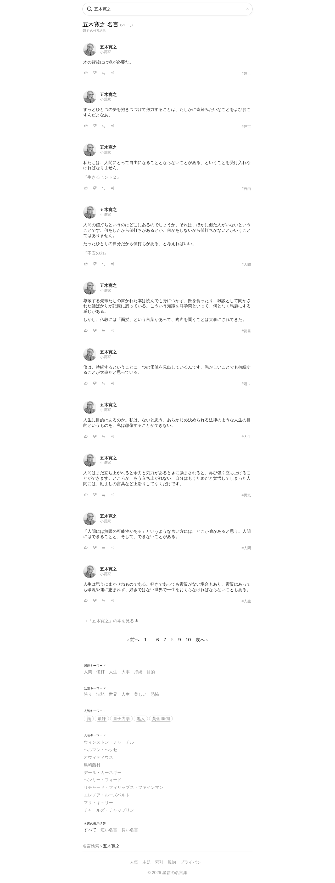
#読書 (246, 331)
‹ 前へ (133, 639)
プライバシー (192, 862)
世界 (113, 694)
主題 (146, 862)
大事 (125, 672)
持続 (138, 672)
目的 (151, 672)
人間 (88, 672)
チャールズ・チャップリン (109, 810)
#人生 (246, 437)
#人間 (246, 264)
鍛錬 (102, 718)
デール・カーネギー (102, 772)
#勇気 (246, 495)
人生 (113, 672)
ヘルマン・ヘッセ (100, 750)
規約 (172, 862)
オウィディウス (98, 757)
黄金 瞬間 (161, 718)
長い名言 (129, 830)
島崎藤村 (92, 765)
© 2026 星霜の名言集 (167, 872)
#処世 (246, 73)
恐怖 (155, 694)
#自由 (246, 188)
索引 (159, 862)
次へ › (202, 639)
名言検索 (90, 846)
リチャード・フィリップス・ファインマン (123, 787)
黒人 (141, 718)
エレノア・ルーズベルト (107, 795)
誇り (88, 694)
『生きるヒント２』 (102, 177)
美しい (140, 694)
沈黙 (100, 694)
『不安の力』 (95, 253)
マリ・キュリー (98, 802)
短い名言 (108, 830)
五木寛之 (108, 47)
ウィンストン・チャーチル (109, 742)
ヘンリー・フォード (102, 780)
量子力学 (121, 718)
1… (148, 639)
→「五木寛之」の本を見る (111, 621)
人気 (134, 862)
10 (188, 639)
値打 (100, 672)
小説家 (105, 52)
